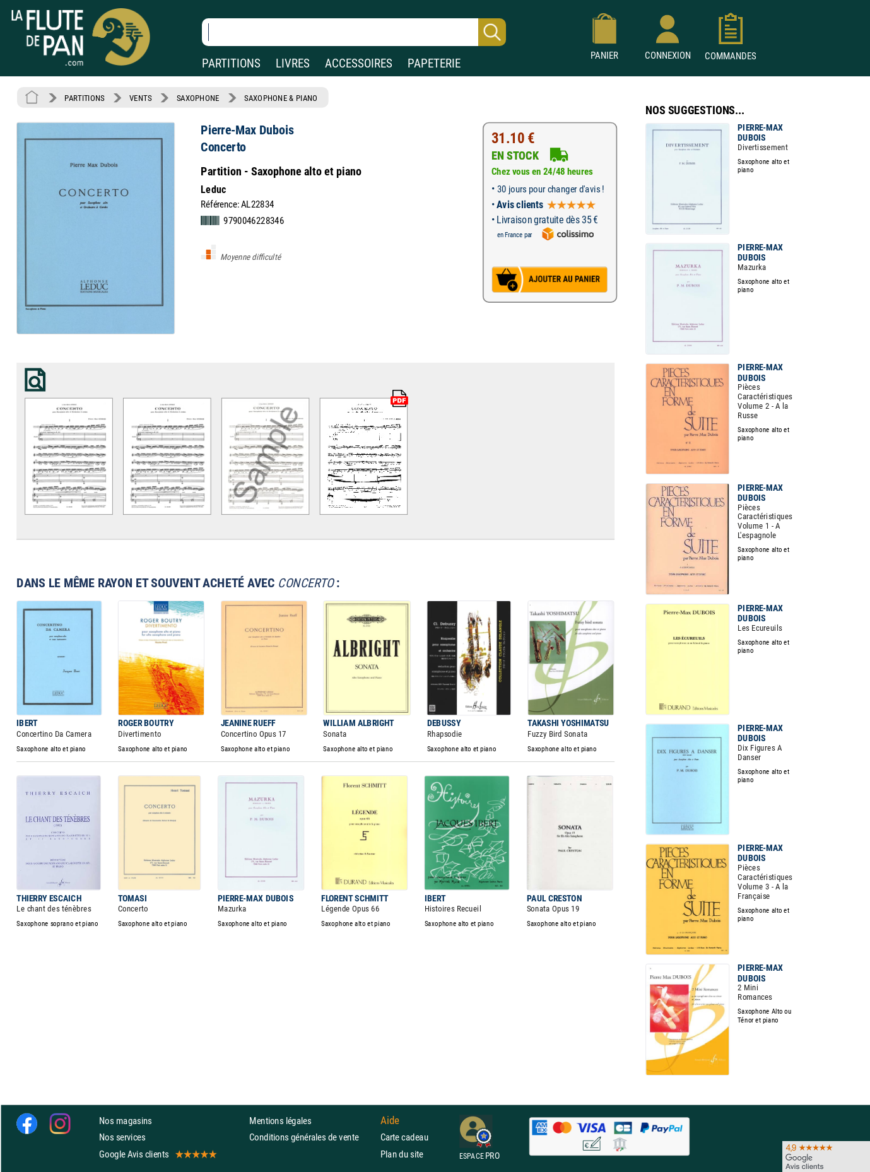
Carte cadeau (404, 1137)
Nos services (122, 1137)
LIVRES (293, 63)
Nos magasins (125, 1120)
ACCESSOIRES (358, 63)
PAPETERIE (434, 63)
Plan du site (401, 1154)
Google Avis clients (157, 1154)
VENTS (140, 98)
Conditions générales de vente (312, 1137)
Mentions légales (280, 1120)
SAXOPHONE (198, 98)
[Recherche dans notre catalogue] (354, 32)
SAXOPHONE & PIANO (280, 98)
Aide (389, 1120)
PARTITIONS (231, 63)
